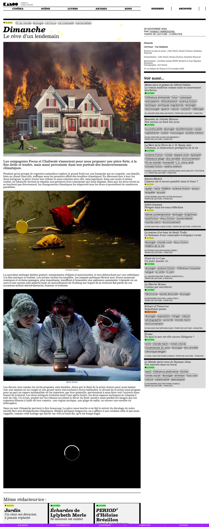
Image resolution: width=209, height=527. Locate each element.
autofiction (151, 218)
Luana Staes (165, 226)
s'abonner (145, 525)
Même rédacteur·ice (23, 499)
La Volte (160, 271)
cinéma (17, 8)
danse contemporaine (157, 214)
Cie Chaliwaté (65, 23)
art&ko (101, 8)
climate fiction (153, 166)
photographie (153, 319)
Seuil (148, 371)
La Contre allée (153, 128)
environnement (190, 158)
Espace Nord (181, 154)
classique (185, 97)
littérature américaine (165, 371)
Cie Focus (50, 23)
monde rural (165, 242)
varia (157, 188)
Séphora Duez (166, 328)
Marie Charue (167, 356)
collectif (185, 108)
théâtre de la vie (154, 245)
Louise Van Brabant (169, 137)
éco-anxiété (173, 158)
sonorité (168, 319)
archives (185, 8)
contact (183, 525)
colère (164, 132)
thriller (184, 371)
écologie (38, 23)
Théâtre (166, 188)
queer (148, 188)
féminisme (151, 293)
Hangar (176, 315)
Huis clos (192, 375)
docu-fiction (167, 218)
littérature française (188, 267)
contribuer (105, 525)
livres (73, 8)
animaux (179, 375)
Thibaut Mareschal (162, 31)
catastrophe (162, 379)
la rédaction (63, 525)
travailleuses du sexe (157, 347)
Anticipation (152, 100)
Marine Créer (169, 250)
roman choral (178, 343)
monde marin (152, 221)
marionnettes (83, 23)
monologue (177, 132)
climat (168, 154)
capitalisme (152, 132)
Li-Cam (170, 271)
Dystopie (196, 154)
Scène (8, 23)
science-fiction (188, 100)
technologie (152, 108)
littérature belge (154, 158)
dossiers (157, 8)
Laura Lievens (168, 171)
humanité (168, 162)
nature (175, 108)
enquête (150, 192)
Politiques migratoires (170, 104)
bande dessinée (169, 293)
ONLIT (148, 343)
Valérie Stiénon (172, 166)
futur (175, 97)
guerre (165, 108)
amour (195, 188)
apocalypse (177, 379)
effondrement (169, 100)
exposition (164, 315)
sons (128, 8)
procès (161, 192)
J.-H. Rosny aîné (184, 162)
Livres (56, 506)
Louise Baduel (184, 218)
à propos (23, 525)
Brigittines (191, 214)
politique (150, 104)
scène (45, 8)
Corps (198, 128)
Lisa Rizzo (168, 113)
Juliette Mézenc (194, 132)
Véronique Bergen (155, 351)
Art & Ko (152, 312)
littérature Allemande (157, 97)
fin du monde (23, 23)
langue (149, 271)
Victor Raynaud (173, 197)
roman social (152, 375)
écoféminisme (184, 128)
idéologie (198, 108)
